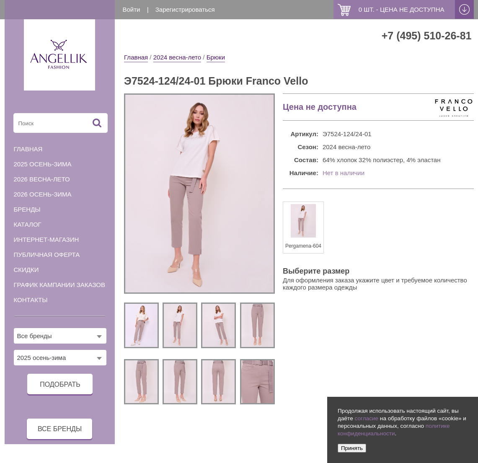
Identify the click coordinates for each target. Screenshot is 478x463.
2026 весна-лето (42, 179)
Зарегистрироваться (185, 9)
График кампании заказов (60, 284)
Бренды (27, 209)
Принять (352, 448)
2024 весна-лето (177, 57)
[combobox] (60, 336)
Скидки (26, 269)
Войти (131, 9)
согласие (366, 418)
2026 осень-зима (43, 194)
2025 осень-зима (43, 164)
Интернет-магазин (46, 239)
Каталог (27, 224)
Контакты (31, 299)
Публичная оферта (47, 254)
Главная (136, 57)
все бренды (60, 428)
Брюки (216, 57)
